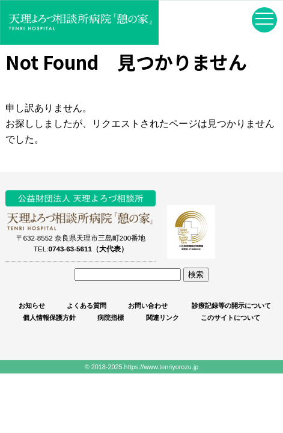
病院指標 (110, 317)
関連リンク (162, 317)
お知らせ (32, 305)
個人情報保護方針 (49, 317)
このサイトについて (230, 317)
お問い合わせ (148, 305)
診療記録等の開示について (230, 305)
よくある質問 (86, 305)
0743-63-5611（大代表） (87, 249)
